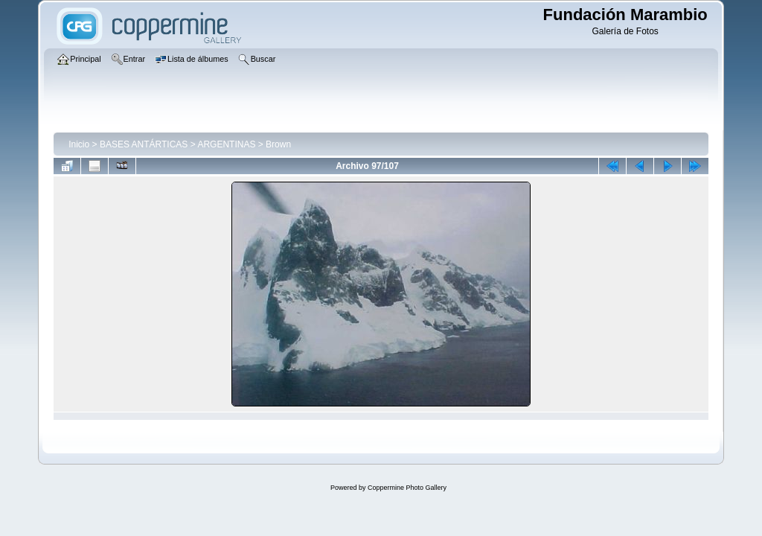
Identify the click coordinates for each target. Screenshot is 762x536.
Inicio (78, 144)
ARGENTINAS (226, 144)
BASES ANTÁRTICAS (144, 144)
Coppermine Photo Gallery (407, 487)
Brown (278, 144)
